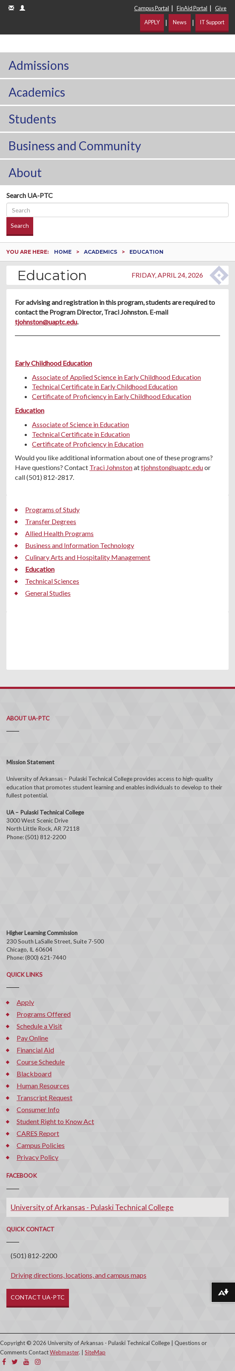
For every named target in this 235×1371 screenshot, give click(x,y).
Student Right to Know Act (55, 1121)
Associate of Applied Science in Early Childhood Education (116, 377)
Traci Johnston (110, 467)
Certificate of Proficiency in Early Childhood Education (111, 396)
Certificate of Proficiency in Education (87, 444)
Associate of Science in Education (80, 424)
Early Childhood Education (53, 363)
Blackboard (34, 1074)
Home (63, 252)
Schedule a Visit (39, 1026)
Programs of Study (52, 509)
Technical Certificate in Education (81, 434)
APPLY (152, 22)
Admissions (39, 65)
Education (29, 410)
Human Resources (43, 1085)
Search (20, 225)
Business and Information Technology (79, 545)
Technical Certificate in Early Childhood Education (105, 386)
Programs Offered (44, 1014)
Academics (37, 92)
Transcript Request (44, 1097)
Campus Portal (151, 8)
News (179, 22)
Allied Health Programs (59, 533)
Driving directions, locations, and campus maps (78, 1275)
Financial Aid (35, 1050)
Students (32, 119)
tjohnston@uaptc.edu (46, 322)
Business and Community (75, 145)
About (25, 172)
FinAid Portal (192, 8)
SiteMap (95, 1352)
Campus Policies (41, 1145)
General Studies (48, 593)
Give (220, 8)
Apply (25, 1002)
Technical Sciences (52, 581)
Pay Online (32, 1038)
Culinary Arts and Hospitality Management (87, 557)
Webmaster (64, 1352)
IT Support (212, 22)
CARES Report (38, 1133)
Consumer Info (38, 1109)
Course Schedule (41, 1062)
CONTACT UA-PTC (38, 1297)
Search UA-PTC (29, 195)
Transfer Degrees (50, 521)
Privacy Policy (37, 1157)
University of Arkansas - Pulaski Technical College (92, 1207)
